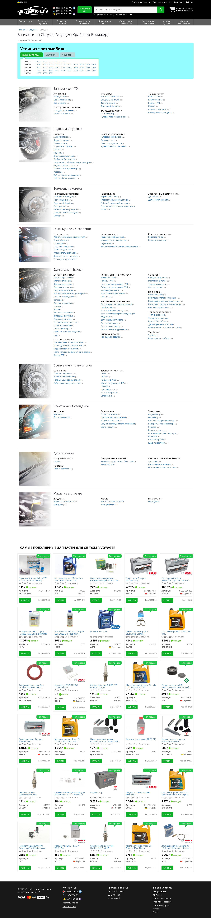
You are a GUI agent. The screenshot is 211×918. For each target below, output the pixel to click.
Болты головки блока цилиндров (69, 293)
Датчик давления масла (112, 319)
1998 (87, 70)
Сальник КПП (107, 395)
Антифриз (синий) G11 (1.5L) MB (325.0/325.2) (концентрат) (70, 633)
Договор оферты (161, 905)
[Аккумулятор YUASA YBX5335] (105, 779)
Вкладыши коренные (63, 312)
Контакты (178, 2)
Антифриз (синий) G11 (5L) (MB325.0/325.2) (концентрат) (33, 633)
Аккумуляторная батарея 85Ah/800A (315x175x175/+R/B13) (138, 793)
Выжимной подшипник (64, 376)
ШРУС (104, 373)
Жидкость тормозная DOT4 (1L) (141, 739)
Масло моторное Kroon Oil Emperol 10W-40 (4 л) (138, 847)
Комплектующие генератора (162, 420)
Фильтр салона (108, 103)
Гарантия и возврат (161, 2)
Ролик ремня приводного (160, 112)
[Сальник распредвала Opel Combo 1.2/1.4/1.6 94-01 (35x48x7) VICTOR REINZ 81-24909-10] (34, 672)
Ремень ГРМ (154, 96)
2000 (39, 67)
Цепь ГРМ (106, 296)
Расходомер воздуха (111, 336)
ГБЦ (56, 335)
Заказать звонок (70, 902)
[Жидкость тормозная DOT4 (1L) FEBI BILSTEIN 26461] (141, 725)
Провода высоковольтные (113, 417)
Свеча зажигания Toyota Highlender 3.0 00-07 (102, 847)
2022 (51, 61)
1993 (57, 70)
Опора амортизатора (64, 156)
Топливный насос (156, 314)
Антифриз (58, 504)
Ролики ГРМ (154, 103)
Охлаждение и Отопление (73, 228)
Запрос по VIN (69, 906)
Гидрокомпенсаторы (64, 290)
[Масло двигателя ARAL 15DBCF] (105, 619)
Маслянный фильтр (110, 96)
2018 (87, 64)
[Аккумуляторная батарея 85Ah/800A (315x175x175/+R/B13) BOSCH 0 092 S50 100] (141, 778)
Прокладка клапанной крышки (162, 297)
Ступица (58, 149)
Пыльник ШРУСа (109, 380)
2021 (45, 61)
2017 (81, 64)
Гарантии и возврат (162, 901)
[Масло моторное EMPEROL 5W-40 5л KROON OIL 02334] (177, 619)
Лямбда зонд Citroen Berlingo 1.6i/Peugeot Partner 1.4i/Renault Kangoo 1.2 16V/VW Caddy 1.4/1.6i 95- (176, 847)
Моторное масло (109, 504)
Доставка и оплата (141, 2)
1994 (63, 70)
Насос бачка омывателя (160, 464)
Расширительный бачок (65, 252)
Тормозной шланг (109, 196)
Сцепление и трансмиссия (73, 365)
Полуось (105, 376)
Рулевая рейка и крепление (114, 146)
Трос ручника (60, 206)
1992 (51, 70)
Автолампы (59, 414)
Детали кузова (64, 453)
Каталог (156, 908)
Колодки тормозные (63, 110)
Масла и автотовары (68, 493)
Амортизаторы (61, 136)
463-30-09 (63, 7)
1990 (39, 70)
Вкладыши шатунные (64, 315)
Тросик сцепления (62, 468)
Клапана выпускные (63, 284)
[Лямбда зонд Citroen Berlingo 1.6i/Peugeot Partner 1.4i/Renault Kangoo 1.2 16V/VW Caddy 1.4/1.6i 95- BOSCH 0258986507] (177, 832)
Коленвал (58, 300)
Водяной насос (61, 240)
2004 (63, 67)
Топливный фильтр (110, 106)
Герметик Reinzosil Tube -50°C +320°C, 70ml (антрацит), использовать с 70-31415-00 (33, 579)
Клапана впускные (62, 280)
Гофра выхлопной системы (67, 348)
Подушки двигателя (63, 319)
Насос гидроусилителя (112, 143)
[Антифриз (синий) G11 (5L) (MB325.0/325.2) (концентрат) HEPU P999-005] (34, 617)
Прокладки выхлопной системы (69, 345)
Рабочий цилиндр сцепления (67, 383)
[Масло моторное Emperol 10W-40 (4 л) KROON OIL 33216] (141, 833)
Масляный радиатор (63, 246)
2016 (75, 64)
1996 (75, 70)
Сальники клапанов (63, 287)
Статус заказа (159, 891)
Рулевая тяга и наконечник (114, 116)
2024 (63, 61)
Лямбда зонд (107, 307)
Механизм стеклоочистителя (162, 467)
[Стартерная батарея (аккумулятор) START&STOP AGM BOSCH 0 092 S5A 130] (176, 565)
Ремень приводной (157, 109)
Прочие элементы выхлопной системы (72, 352)
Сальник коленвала (63, 303)
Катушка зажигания (110, 420)
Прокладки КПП (108, 389)
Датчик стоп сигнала (158, 199)
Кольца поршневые (63, 277)
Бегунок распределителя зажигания (118, 423)
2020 (39, 61)
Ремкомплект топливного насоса (164, 327)
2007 (81, 67)
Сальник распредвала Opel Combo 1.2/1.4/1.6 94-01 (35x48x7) (31, 686)
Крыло (57, 461)
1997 (81, 70)
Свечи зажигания (62, 99)
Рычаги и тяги (60, 143)
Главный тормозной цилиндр (115, 199)
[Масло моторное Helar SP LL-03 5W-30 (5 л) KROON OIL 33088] (141, 672)
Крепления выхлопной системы (69, 342)
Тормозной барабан (63, 203)
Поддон (57, 306)
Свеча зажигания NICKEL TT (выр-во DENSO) (103, 686)
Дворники (153, 461)
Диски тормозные (62, 113)
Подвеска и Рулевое (68, 128)
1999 (93, 70)
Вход (189, 2)
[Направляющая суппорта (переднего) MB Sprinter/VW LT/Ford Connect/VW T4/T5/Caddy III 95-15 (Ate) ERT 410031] (34, 832)
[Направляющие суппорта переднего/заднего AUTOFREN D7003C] (176, 726)
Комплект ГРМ (155, 99)
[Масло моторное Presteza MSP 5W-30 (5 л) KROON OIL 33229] (70, 726)
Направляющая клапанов (66, 322)
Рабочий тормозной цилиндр (115, 203)
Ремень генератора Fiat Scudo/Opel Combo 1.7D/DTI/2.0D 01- (137, 633)
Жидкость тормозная (64, 501)
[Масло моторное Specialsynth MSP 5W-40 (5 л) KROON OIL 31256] (177, 779)
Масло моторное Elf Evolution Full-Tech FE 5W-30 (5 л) (69, 579)
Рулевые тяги (107, 140)
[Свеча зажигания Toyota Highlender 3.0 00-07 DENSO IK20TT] (105, 833)
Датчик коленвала (110, 323)
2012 (51, 64)
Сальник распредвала (64, 296)
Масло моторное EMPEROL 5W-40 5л (177, 633)
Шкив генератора (156, 442)
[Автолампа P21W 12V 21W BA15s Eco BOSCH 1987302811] (70, 832)
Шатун (57, 309)
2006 (75, 67)
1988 (45, 73)
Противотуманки (62, 417)
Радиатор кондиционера (112, 237)
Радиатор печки (156, 237)
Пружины (58, 152)
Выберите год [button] (31, 54)
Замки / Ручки (107, 464)
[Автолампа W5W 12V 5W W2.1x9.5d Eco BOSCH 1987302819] (70, 671)
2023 (57, 61)
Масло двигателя (98, 632)
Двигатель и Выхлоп (68, 269)
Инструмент (154, 501)
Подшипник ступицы (63, 146)
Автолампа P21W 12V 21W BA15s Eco (67, 847)
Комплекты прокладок (159, 307)
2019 (93, 64)
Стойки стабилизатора (65, 159)
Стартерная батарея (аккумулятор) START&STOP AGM (175, 579)
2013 (57, 64)
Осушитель (106, 243)
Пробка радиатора (63, 249)
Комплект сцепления (64, 373)
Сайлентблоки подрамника (67, 175)
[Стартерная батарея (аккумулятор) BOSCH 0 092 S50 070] (141, 565)
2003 (57, 67)
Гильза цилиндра (62, 328)
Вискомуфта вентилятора (66, 256)
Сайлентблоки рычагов (65, 178)
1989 (51, 73)
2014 (63, 64)
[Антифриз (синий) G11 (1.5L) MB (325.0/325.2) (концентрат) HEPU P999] (70, 617)
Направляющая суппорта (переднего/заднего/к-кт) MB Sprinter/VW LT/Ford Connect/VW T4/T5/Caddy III (105, 579)
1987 (39, 73)
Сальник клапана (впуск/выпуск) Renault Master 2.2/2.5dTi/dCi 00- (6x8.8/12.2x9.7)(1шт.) (70, 793)
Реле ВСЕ (153, 436)
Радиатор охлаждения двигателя (70, 237)
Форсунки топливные (158, 318)
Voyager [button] (67, 54)
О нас (155, 912)
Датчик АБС (154, 196)
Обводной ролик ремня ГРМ (114, 287)
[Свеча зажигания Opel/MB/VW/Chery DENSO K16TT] (34, 779)
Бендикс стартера (157, 430)
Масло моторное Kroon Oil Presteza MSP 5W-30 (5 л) (67, 740)
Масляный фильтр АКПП (112, 383)
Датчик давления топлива (160, 324)
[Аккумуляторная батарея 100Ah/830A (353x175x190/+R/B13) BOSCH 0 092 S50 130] (34, 725)
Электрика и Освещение (71, 406)
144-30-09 (63, 13)
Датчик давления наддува (113, 310)
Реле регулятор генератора (161, 423)
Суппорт (58, 215)
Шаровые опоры (62, 140)
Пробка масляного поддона (67, 331)
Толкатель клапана (63, 325)
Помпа (151, 106)
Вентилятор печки (157, 240)
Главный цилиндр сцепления (67, 380)
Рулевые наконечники (111, 136)
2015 (69, 64)
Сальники (105, 386)
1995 (69, 70)
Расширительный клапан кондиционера (120, 246)
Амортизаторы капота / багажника (118, 461)
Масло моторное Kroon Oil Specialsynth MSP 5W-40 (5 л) (175, 793)
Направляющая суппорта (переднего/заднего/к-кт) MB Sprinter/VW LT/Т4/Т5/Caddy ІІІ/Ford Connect (104, 740)
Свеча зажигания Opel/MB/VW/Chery (27, 793)
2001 (45, 67)
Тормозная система (68, 188)
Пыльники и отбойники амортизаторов (72, 162)
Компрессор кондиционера (114, 240)
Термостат (59, 243)
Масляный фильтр (157, 280)
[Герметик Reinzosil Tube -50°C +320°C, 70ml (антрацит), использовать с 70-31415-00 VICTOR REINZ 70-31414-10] (34, 565)
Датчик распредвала (111, 326)
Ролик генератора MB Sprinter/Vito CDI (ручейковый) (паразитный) (176, 686)
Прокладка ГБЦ (155, 294)
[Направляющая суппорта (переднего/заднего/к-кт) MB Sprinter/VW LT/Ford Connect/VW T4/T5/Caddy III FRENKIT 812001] (105, 564)
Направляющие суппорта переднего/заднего (173, 740)
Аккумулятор (60, 96)
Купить (25, 600)
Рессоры (58, 172)
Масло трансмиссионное (112, 501)
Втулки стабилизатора (65, 165)
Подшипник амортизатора (66, 168)
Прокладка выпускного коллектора (165, 304)
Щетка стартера (156, 439)
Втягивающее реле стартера (162, 433)
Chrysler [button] (51, 54)
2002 (51, 67)
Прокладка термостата (65, 259)
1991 (45, 70)
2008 (87, 67)
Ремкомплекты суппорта (65, 209)
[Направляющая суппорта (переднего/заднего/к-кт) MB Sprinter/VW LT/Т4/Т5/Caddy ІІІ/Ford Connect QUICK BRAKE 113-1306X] (105, 726)
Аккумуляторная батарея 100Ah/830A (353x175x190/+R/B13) (31, 740)
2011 (45, 64)
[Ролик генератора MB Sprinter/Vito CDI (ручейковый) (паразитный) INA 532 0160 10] (176, 672)
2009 (93, 67)
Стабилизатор (108, 113)
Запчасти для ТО (66, 88)
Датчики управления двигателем (116, 304)
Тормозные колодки (63, 196)
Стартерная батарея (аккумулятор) (136, 579)
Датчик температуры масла (114, 329)
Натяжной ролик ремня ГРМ (114, 284)
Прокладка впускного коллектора (164, 301)
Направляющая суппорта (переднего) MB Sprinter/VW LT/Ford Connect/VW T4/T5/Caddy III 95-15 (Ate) (32, 847)
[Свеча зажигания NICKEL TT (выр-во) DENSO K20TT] (105, 672)
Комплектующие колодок (66, 212)
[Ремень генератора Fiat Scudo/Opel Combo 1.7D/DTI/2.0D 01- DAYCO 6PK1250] (141, 617)
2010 (39, 64)
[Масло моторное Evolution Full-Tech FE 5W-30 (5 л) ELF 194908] (69, 565)
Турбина (152, 335)
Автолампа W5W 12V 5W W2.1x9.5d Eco (66, 686)
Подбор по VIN (84, 9)
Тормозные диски (62, 199)
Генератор (153, 417)
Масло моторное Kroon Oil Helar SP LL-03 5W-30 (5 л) (141, 686)
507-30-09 (62, 10)
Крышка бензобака (157, 321)
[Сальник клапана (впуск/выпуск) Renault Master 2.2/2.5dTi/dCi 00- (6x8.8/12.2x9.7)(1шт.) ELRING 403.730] (70, 778)
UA (20, 2)
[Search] (160, 10)
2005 (69, 67)
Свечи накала (60, 103)
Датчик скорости (109, 392)
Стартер (152, 427)
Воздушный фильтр (110, 99)
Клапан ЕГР (59, 355)
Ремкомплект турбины (159, 338)
